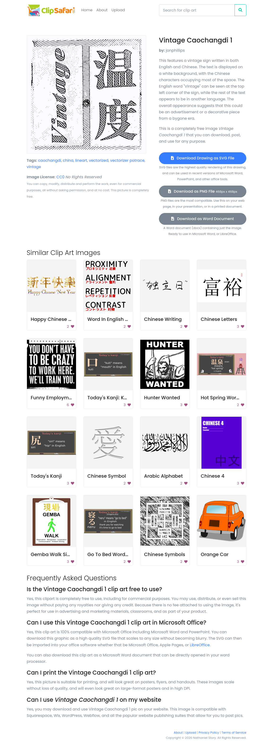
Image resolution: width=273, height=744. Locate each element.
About (102, 10)
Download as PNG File (202, 191)
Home (87, 10)
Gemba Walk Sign (52, 554)
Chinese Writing (163, 319)
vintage (34, 167)
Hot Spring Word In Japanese (235, 397)
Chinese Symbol (106, 476)
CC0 (60, 177)
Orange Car (215, 554)
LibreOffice (200, 645)
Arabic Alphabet (163, 476)
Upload (118, 10)
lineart (81, 160)
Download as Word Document (202, 218)
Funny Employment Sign (59, 397)
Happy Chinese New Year (60, 319)
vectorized (98, 160)
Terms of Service (234, 733)
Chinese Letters (219, 319)
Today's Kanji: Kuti (108, 397)
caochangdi (49, 160)
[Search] (197, 10)
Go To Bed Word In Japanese (121, 554)
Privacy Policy (209, 733)
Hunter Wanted (162, 397)
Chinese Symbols (164, 554)
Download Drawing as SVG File (202, 158)
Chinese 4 (212, 476)
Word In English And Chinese (121, 319)
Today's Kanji (46, 476)
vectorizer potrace (127, 160)
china (68, 160)
